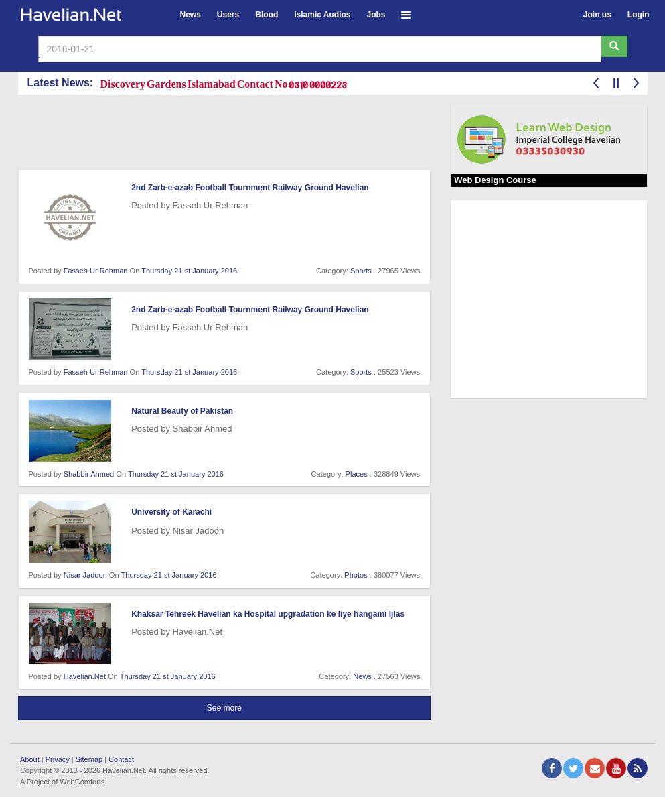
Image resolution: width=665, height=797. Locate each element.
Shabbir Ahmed (89, 474)
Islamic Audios (322, 14)
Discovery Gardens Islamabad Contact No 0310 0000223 (224, 83)
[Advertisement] (262, 135)
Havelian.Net (85, 676)
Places (357, 474)
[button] (406, 13)
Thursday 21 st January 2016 (189, 271)
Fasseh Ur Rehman (96, 271)
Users (228, 14)
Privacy (58, 759)
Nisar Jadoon (85, 575)
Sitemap (89, 759)
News (190, 14)
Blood (266, 14)
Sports (361, 271)
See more (224, 708)
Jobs (375, 14)
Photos (355, 575)
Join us (597, 14)
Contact (121, 759)
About (30, 759)
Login (638, 14)
